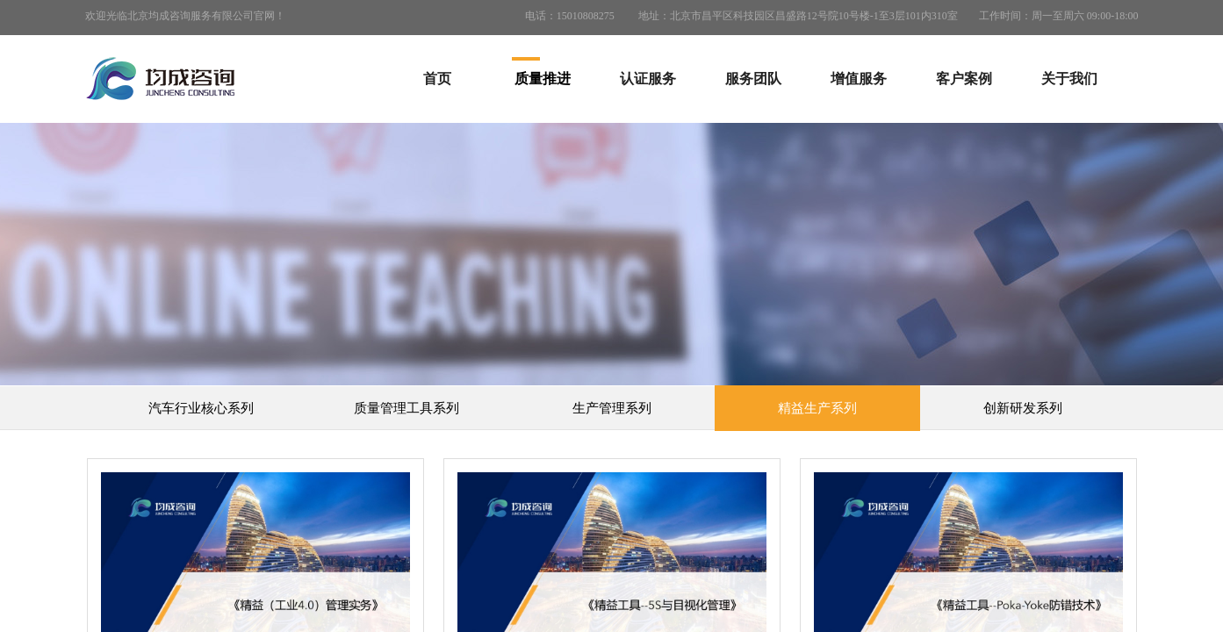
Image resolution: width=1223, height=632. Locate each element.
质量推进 (542, 78)
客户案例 (964, 78)
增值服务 (859, 78)
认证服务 (648, 78)
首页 (437, 78)
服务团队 (753, 78)
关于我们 (1069, 78)
